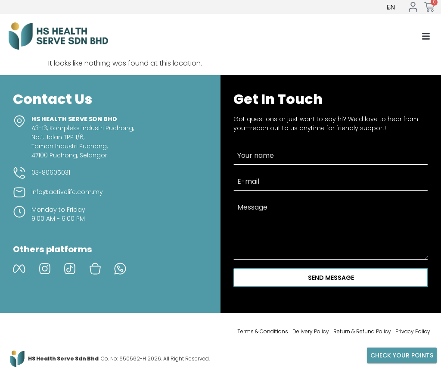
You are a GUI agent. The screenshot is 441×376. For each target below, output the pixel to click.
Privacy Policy (412, 331)
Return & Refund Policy (362, 331)
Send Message (331, 277)
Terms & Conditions (262, 331)
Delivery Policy (310, 331)
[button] (425, 36)
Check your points (402, 355)
